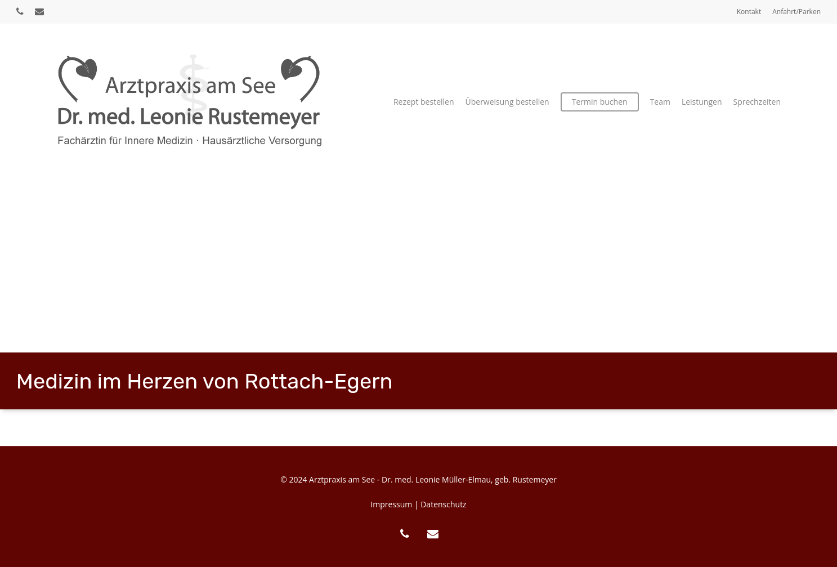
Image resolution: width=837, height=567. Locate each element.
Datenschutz (443, 504)
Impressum (391, 504)
